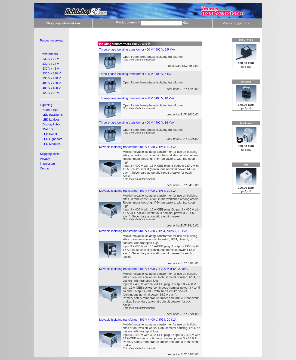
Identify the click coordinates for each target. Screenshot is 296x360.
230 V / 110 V (52, 73)
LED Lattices (51, 119)
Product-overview (51, 40)
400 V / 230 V (52, 83)
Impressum (47, 163)
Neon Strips (50, 110)
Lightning (46, 105)
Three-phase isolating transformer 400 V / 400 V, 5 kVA (135, 74)
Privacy (45, 158)
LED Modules (52, 144)
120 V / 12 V (51, 93)
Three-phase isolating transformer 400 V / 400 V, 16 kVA (136, 122)
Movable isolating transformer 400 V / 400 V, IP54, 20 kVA (137, 319)
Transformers (49, 54)
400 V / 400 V (52, 88)
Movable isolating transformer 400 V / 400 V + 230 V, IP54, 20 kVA (143, 269)
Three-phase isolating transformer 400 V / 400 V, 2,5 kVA (137, 49)
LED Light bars (52, 139)
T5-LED (47, 129)
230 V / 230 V (52, 78)
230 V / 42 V (51, 68)
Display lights (51, 124)
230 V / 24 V (51, 63)
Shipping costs (50, 154)
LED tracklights (53, 114)
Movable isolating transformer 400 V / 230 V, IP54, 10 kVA (137, 147)
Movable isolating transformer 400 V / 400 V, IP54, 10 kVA (137, 190)
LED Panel (50, 134)
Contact (45, 168)
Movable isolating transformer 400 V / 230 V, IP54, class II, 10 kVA (143, 231)
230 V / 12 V (51, 59)
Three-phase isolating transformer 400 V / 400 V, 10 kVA (136, 98)
